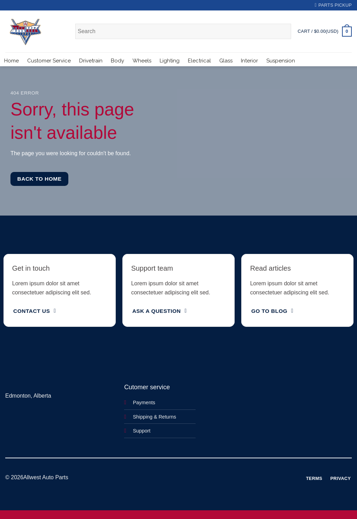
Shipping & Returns (154, 417)
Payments (144, 402)
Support (141, 431)
